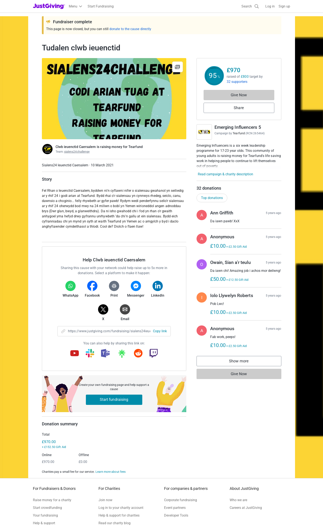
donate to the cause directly (130, 29)
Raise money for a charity (52, 500)
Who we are (238, 500)
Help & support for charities (118, 515)
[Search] (250, 6)
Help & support (44, 523)
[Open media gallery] (114, 98)
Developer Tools (176, 515)
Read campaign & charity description (225, 174)
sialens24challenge (77, 151)
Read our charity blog (114, 523)
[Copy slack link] (90, 353)
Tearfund (239, 133)
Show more (243, 362)
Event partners (175, 508)
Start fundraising (114, 399)
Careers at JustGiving (246, 508)
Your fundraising (45, 515)
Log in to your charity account (120, 508)
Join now (105, 500)
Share (239, 107)
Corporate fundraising (180, 500)
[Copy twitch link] (153, 353)
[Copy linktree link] (121, 354)
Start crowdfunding (47, 508)
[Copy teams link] (105, 353)
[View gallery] (177, 66)
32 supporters (237, 82)
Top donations (212, 198)
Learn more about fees (110, 471)
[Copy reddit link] (138, 353)
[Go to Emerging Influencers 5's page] (204, 132)
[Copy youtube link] (74, 353)
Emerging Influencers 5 (237, 127)
